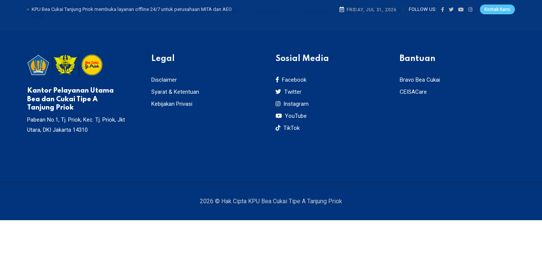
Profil (232, 18)
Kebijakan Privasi (171, 103)
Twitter (288, 91)
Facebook (291, 79)
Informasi (269, 18)
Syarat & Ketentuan (175, 91)
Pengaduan (314, 18)
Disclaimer (164, 79)
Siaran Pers (430, 18)
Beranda (201, 18)
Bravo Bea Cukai (420, 79)
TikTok (288, 128)
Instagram (292, 103)
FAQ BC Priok (360, 18)
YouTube (291, 116)
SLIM (396, 18)
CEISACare (413, 91)
